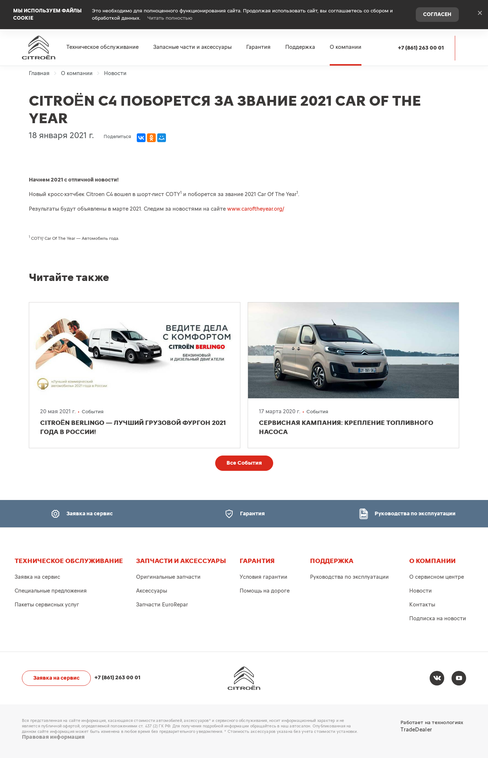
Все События (244, 463)
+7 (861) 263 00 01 (421, 48)
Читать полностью (170, 18)
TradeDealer (416, 729)
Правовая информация (53, 737)
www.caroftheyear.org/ (255, 209)
